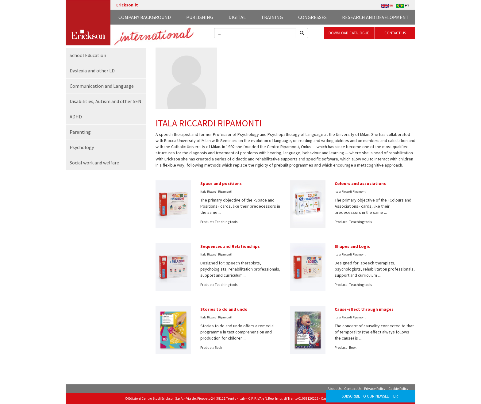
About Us (334, 388)
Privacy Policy (375, 388)
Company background (144, 17)
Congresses (312, 17)
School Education (88, 55)
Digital (237, 17)
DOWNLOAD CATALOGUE (349, 33)
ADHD (76, 117)
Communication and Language (102, 86)
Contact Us (352, 388)
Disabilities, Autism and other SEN (105, 101)
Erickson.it (127, 5)
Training (272, 17)
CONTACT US (395, 33)
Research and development (375, 17)
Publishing (199, 17)
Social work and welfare (94, 163)
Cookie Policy (398, 388)
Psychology (82, 147)
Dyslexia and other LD (92, 70)
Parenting (80, 132)
